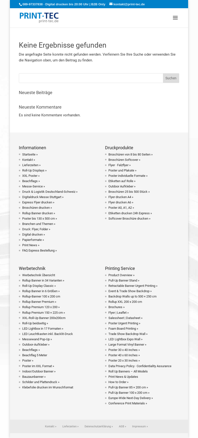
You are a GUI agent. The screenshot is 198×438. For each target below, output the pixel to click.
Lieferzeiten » (31, 165)
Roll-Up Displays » (34, 170)
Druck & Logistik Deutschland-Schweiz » (50, 191)
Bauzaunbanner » (34, 377)
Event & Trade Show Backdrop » (130, 291)
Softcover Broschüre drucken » (129, 218)
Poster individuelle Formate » (128, 176)
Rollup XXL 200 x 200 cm (125, 302)
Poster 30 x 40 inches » (124, 350)
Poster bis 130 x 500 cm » (39, 218)
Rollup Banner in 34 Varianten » (43, 280)
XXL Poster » (31, 176)
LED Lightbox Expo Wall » (125, 339)
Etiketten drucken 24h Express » (130, 213)
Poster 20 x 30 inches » (124, 360)
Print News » (30, 245)
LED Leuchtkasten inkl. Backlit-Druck (47, 334)
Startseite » (30, 154)
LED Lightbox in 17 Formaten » (42, 328)
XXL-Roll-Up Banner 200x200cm (43, 318)
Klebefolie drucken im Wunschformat (47, 387)
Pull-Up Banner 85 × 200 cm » (128, 387)
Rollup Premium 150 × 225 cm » (43, 312)
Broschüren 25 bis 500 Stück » (129, 191)
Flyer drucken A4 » (120, 197)
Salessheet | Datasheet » (125, 318)
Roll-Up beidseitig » (35, 323)
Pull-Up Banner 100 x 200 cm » (128, 392)
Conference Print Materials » (127, 403)
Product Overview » (121, 275)
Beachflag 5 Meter (34, 355)
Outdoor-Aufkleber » (36, 344)
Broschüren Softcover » (124, 160)
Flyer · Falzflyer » (119, 165)
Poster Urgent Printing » (124, 323)
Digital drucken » (33, 234)
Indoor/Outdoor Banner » (39, 371)
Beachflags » (31, 181)
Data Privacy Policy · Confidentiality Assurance (139, 366)
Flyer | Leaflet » (118, 312)
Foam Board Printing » (123, 328)
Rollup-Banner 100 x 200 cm (41, 296)
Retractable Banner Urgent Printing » (132, 286)
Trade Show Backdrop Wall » (128, 334)
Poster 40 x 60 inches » (124, 355)
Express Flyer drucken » (38, 202)
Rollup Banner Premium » (39, 302)
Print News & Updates (123, 377)
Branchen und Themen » (38, 224)
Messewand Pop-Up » (37, 339)
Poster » (27, 360)
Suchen (171, 78)
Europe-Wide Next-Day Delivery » (130, 398)
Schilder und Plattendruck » (40, 382)
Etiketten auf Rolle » (121, 181)
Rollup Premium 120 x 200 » (41, 307)
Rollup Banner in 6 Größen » (41, 291)
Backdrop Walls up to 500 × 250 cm (132, 296)
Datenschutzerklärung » (99, 426)
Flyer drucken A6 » (120, 202)
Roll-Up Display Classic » (39, 286)
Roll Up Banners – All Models (128, 371)
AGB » (122, 426)
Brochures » (116, 307)
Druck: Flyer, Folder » (36, 229)
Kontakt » (28, 160)
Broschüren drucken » (37, 207)
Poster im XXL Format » (38, 366)
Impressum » (140, 426)
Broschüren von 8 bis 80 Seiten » (130, 154)
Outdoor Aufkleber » (121, 186)
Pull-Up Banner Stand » (123, 280)
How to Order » (118, 382)
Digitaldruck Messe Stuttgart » (43, 197)
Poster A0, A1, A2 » (121, 207)
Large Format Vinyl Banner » (127, 344)
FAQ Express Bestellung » (39, 250)
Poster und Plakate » (122, 170)
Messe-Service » (33, 186)
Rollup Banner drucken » (38, 213)
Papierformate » (33, 240)
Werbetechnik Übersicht (38, 275)
